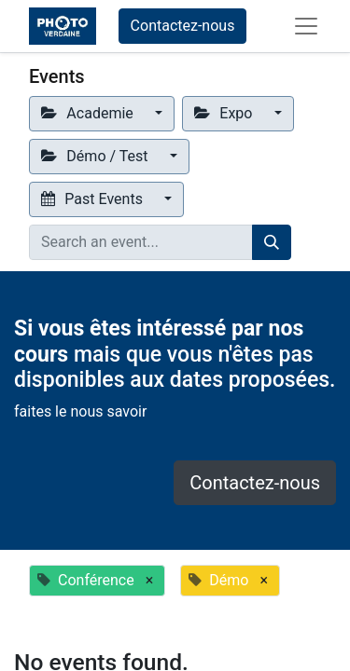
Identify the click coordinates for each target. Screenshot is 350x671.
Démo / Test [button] (96, 156)
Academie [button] (89, 113)
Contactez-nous (183, 25)
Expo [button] (225, 113)
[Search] (271, 242)
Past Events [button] (94, 199)
